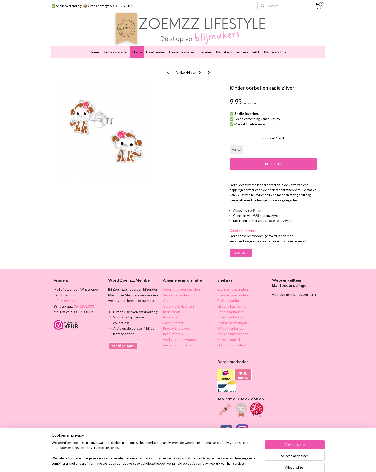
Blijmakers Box (275, 42)
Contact (169, 291)
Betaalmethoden (176, 285)
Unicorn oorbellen (231, 336)
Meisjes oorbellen (231, 330)
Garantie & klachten (178, 297)
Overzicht (240, 243)
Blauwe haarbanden (232, 285)
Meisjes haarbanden (232, 324)
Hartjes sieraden (115, 42)
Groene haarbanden (232, 297)
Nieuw (137, 42)
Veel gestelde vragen (179, 330)
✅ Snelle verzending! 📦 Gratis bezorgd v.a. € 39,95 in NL (93, 6)
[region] (155, 456)
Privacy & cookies (176, 319)
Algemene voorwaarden (181, 280)
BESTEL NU (273, 155)
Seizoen (242, 42)
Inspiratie (170, 308)
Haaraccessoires (182, 42)
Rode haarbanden (231, 302)
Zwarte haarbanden (232, 280)
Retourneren (173, 324)
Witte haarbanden (231, 319)
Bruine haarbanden (232, 291)
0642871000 (83, 297)
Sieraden (205, 42)
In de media (172, 302)
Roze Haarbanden (231, 308)
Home (94, 42)
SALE (256, 42)
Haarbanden (155, 42)
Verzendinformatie (177, 336)
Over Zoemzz (173, 313)
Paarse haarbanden (232, 313)
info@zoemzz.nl (65, 291)
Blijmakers (224, 42)
